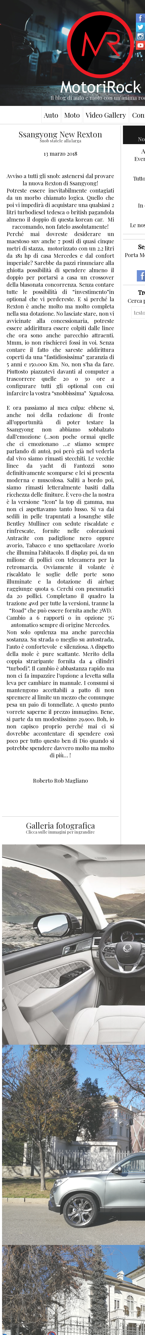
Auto (51, 114)
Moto (72, 114)
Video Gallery (106, 114)
